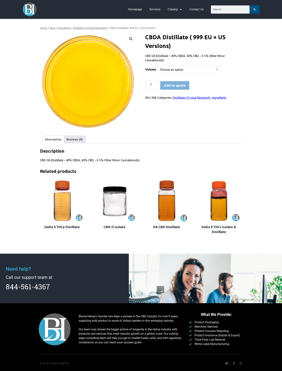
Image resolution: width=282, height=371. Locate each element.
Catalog (175, 9)
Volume (150, 69)
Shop (52, 27)
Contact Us (196, 9)
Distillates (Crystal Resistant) (90, 27)
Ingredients (64, 27)
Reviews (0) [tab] (74, 139)
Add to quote (174, 85)
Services (154, 9)
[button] (131, 39)
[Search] (254, 9)
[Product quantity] (152, 84)
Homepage (135, 9)
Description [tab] (53, 139)
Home (43, 27)
